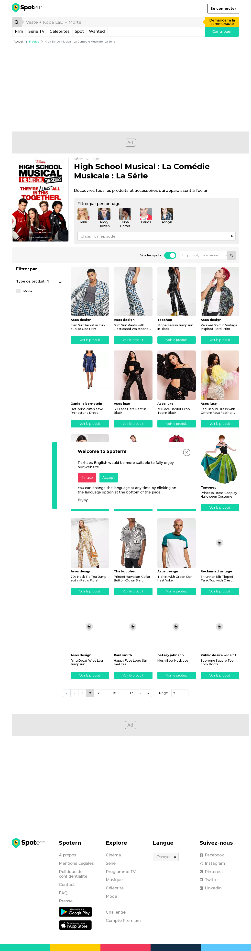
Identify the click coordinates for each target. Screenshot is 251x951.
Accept (108, 477)
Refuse (87, 477)
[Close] (186, 452)
